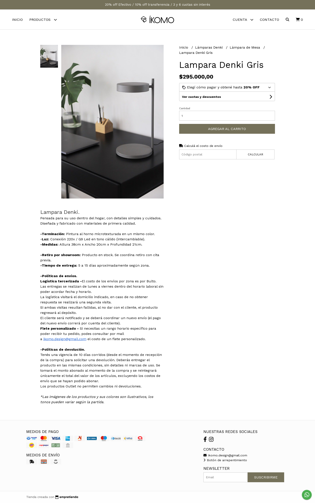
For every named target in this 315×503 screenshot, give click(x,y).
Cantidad (184, 108)
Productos (43, 20)
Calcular (255, 154)
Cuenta (243, 20)
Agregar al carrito (227, 129)
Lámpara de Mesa (245, 47)
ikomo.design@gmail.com (64, 339)
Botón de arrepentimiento (225, 460)
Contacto (269, 20)
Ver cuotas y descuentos (201, 96)
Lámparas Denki (209, 47)
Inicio (17, 20)
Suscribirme (266, 477)
